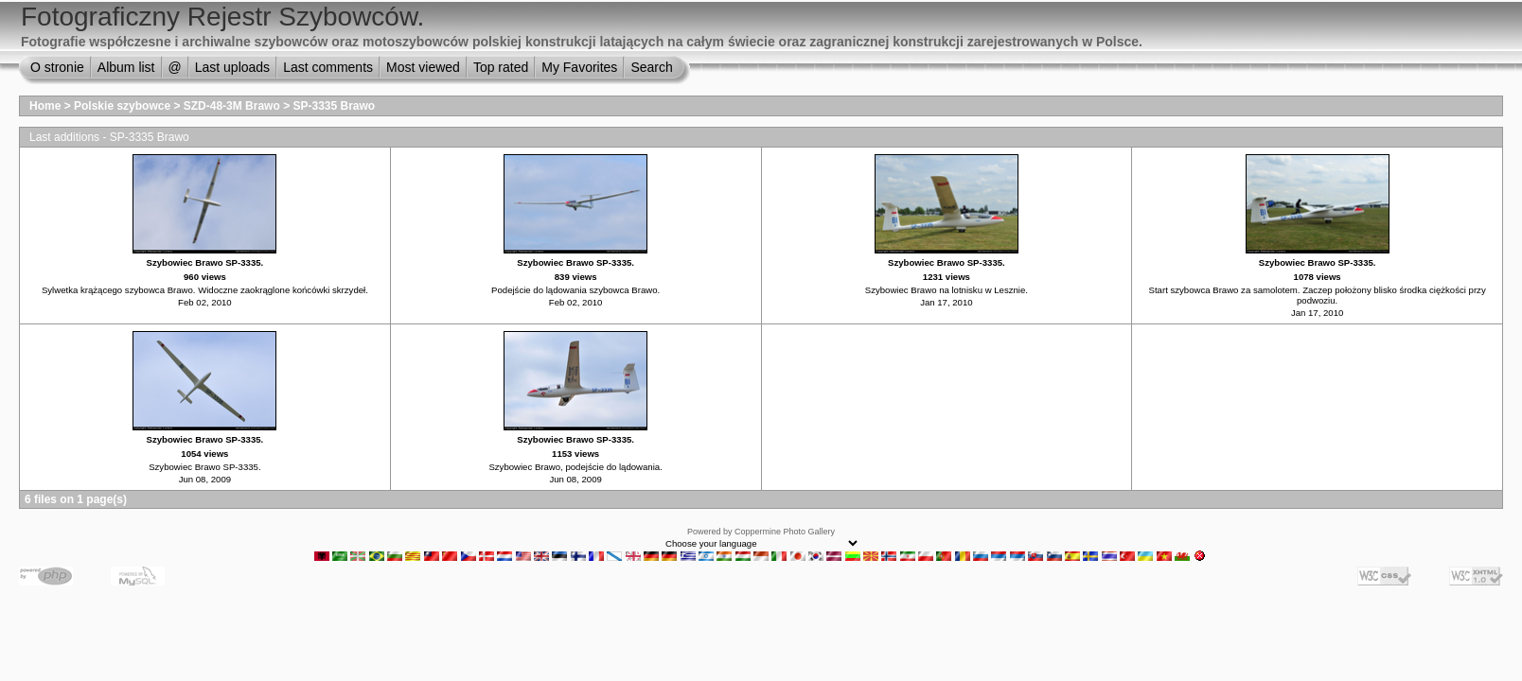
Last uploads (232, 67)
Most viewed (423, 67)
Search (651, 67)
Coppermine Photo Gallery (784, 531)
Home (45, 106)
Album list (126, 67)
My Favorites (579, 67)
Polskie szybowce (122, 106)
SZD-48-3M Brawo (232, 106)
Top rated (500, 67)
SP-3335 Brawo (333, 106)
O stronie (57, 67)
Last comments (328, 67)
